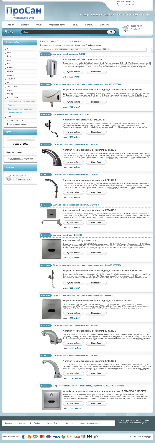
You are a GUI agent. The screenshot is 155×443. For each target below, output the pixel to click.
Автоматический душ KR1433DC (67, 235)
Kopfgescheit (68, 45)
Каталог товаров (54, 45)
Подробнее (96, 72)
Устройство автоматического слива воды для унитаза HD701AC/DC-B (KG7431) (88, 386)
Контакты (89, 25)
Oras (9, 52)
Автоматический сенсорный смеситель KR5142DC (76, 145)
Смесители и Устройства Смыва (21, 101)
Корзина (10, 167)
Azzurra (10, 75)
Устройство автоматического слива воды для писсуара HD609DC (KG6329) (87, 265)
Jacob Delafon (13, 86)
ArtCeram (11, 79)
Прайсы (75, 25)
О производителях (57, 25)
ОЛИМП (10, 94)
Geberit (10, 71)
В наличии (45, 54)
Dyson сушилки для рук (17, 124)
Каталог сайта (12, 42)
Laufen (10, 67)
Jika (8, 60)
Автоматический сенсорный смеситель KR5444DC (76, 205)
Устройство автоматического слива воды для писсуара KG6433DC (83, 295)
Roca (9, 64)
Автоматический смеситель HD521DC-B (71, 114)
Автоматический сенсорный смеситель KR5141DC (76, 175)
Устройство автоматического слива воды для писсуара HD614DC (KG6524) (87, 84)
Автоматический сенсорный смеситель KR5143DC (76, 325)
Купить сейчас (73, 72)
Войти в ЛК (104, 25)
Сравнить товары (14, 152)
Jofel (9, 116)
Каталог (39, 25)
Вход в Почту (53, 423)
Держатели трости (15, 120)
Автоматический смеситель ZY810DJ (69, 54)
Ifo (8, 83)
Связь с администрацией (91, 423)
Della (9, 56)
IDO (8, 49)
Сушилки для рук (15, 113)
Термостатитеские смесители (20, 109)
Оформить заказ (23, 179)
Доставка (25, 25)
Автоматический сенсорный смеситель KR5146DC (76, 356)
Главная (10, 25)
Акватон (10, 90)
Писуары (11, 105)
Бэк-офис (70, 423)
